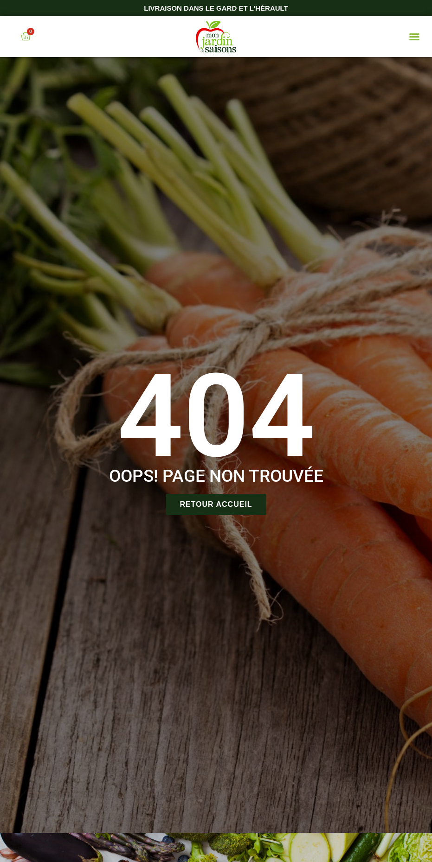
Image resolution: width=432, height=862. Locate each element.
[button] (414, 36)
